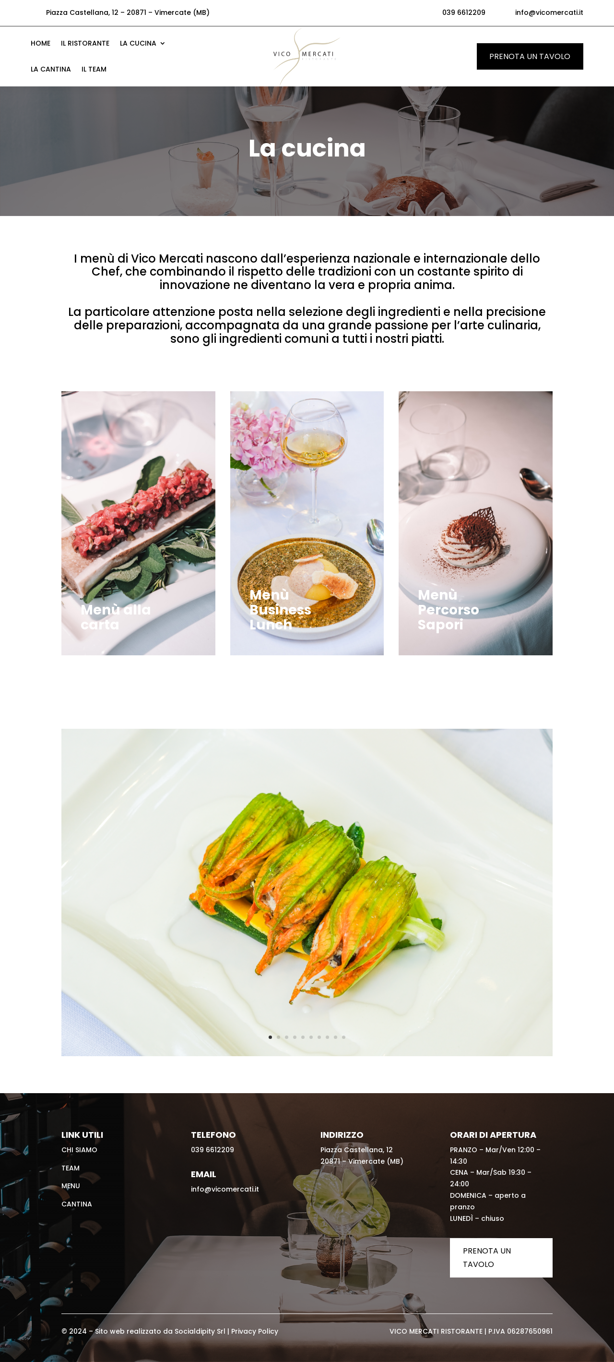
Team (70, 1168)
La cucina (138, 44)
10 (343, 1037)
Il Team (94, 70)
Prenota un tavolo (529, 56)
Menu (70, 1186)
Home (40, 44)
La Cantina (51, 70)
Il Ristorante (85, 44)
